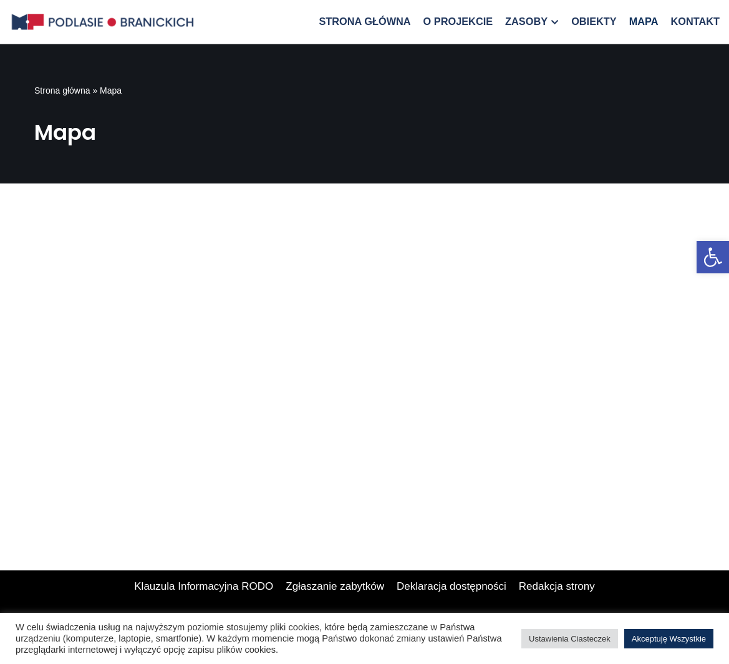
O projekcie (458, 21)
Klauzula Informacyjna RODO (203, 586)
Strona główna (364, 21)
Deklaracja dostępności (451, 586)
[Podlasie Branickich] (106, 21)
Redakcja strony (557, 586)
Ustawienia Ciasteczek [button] (570, 638)
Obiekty (594, 21)
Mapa (644, 21)
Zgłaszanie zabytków (335, 586)
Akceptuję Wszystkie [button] (669, 638)
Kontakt (695, 21)
